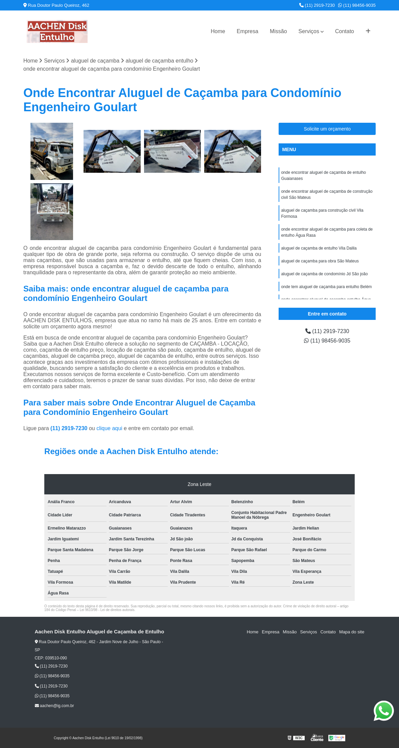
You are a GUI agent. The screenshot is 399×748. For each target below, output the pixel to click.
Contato (344, 31)
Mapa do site (351, 631)
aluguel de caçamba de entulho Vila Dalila (318, 248)
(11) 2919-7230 (317, 5)
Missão (278, 31)
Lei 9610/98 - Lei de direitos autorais (107, 610)
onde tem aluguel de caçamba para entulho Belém (326, 286)
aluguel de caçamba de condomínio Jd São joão (324, 274)
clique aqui (109, 428)
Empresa (247, 31)
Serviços (309, 31)
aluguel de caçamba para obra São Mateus (319, 261)
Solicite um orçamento (327, 129)
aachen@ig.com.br (54, 705)
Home (218, 31)
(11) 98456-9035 (357, 5)
